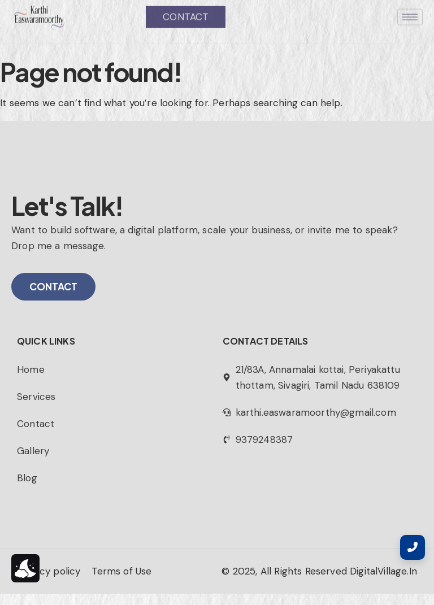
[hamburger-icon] (410, 9)
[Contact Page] (412, 547)
